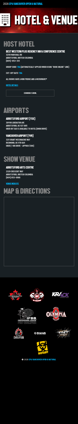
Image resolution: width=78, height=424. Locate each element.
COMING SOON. (30, 93)
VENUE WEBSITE (12, 183)
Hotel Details (12, 85)
